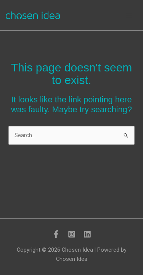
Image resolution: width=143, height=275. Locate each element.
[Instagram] (71, 234)
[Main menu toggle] (129, 15)
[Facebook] (56, 234)
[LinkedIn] (87, 234)
